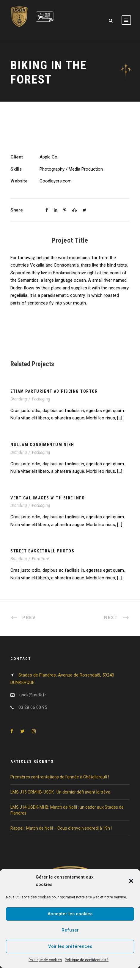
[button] (131, 881)
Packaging (41, 399)
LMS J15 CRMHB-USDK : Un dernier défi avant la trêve (60, 792)
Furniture (40, 558)
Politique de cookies (45, 960)
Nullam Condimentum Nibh (42, 444)
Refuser (70, 930)
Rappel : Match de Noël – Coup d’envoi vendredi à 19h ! (61, 828)
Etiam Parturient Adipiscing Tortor (54, 391)
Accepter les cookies (70, 913)
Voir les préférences (70, 946)
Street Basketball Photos (42, 551)
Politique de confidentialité (86, 960)
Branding (18, 399)
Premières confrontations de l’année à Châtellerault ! (59, 777)
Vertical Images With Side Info (47, 498)
